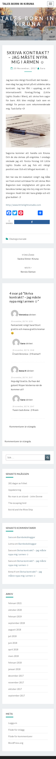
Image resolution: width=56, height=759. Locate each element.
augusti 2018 (14, 629)
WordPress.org (15, 742)
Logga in (12, 723)
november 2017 (16, 682)
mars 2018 (13, 655)
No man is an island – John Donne (25, 496)
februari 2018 (15, 662)
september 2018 (16, 623)
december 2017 (16, 675)
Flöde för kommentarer (20, 736)
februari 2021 (15, 603)
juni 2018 (12, 642)
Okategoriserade (17, 238)
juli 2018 (12, 636)
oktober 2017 (15, 688)
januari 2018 (14, 669)
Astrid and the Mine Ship (20, 509)
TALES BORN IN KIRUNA (18, 4)
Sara (42, 68)
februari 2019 (15, 616)
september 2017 (16, 695)
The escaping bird (17, 502)
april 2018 (13, 649)
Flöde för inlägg (16, 729)
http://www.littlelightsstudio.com (23, 204)
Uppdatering (14, 489)
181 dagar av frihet (17, 483)
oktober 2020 (15, 609)
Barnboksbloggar (26, 537)
